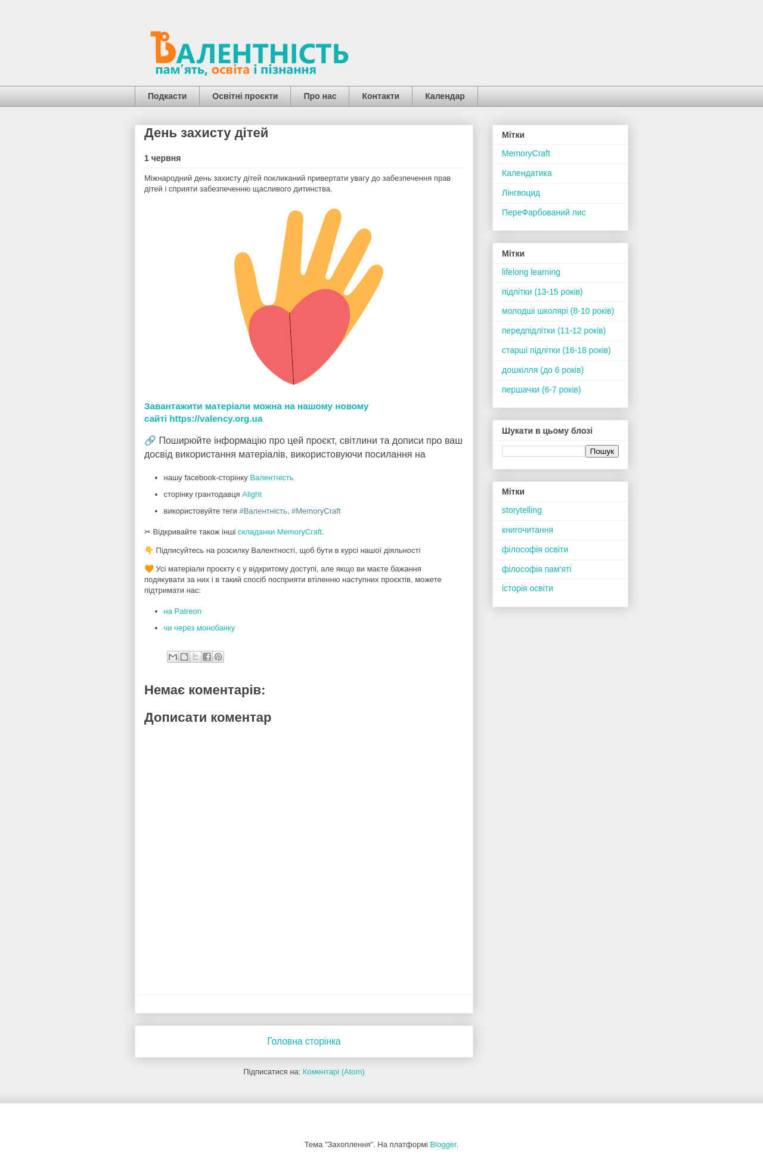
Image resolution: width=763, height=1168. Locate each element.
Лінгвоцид (521, 192)
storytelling (522, 510)
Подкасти (167, 96)
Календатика (527, 173)
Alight (252, 494)
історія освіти (527, 588)
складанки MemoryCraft (280, 531)
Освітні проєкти (245, 96)
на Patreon (183, 611)
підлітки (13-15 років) (542, 291)
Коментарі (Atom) (334, 1071)
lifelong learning (531, 272)
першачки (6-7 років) (541, 389)
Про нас (319, 96)
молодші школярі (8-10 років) (558, 311)
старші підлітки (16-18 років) (556, 350)
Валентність (271, 477)
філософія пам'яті (537, 569)
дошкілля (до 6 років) (543, 370)
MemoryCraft (526, 153)
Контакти (380, 96)
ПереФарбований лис (544, 212)
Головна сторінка (304, 1041)
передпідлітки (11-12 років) (554, 330)
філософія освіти (535, 549)
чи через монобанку (199, 627)
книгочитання (527, 529)
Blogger (443, 1144)
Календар (445, 96)
